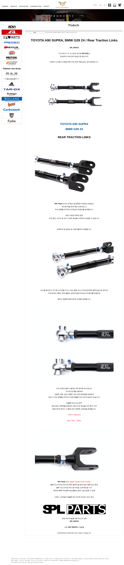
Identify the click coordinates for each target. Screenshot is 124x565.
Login (100, 5)
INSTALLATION (23, 6)
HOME (95, 5)
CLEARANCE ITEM (35, 6)
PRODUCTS (13, 6)
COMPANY (5, 6)
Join (105, 5)
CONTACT (46, 6)
